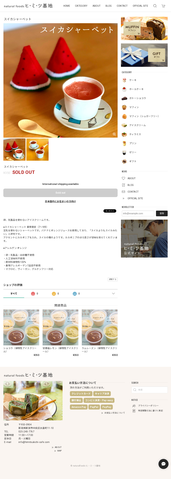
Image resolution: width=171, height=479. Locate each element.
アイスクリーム (137, 125)
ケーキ (132, 80)
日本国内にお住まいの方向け (60, 201)
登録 (162, 213)
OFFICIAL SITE (140, 6)
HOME (66, 6)
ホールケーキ (136, 89)
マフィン (134, 107)
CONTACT (122, 6)
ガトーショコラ (137, 98)
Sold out (60, 192)
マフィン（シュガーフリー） (144, 116)
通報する (112, 279)
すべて (13, 293)
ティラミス (135, 134)
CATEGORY (81, 6)
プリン (132, 143)
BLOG (109, 6)
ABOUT (97, 6)
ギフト (132, 161)
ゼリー (132, 152)
